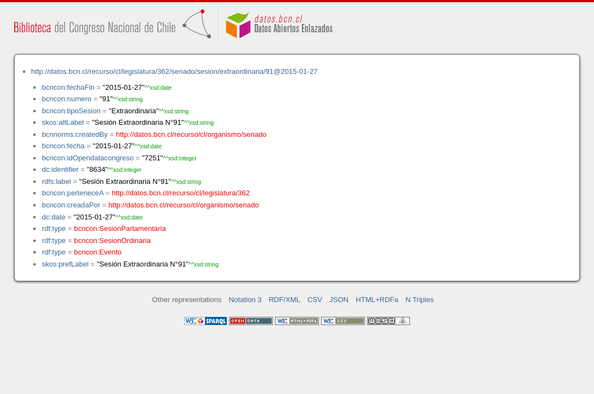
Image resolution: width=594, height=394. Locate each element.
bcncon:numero (66, 99)
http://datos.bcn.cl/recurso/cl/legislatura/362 (181, 193)
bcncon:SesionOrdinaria (112, 240)
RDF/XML (284, 300)
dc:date (53, 217)
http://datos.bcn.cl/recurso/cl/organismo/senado (191, 134)
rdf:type (54, 228)
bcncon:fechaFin (68, 87)
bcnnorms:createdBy (74, 134)
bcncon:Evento (98, 252)
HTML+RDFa (377, 300)
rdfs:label (56, 181)
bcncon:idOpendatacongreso (88, 158)
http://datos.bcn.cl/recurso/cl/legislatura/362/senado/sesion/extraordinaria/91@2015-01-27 (174, 71)
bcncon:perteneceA (72, 193)
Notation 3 (245, 300)
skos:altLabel (63, 122)
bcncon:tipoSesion (71, 111)
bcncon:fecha (63, 146)
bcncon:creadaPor (71, 205)
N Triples (419, 300)
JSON (339, 300)
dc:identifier (60, 169)
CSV (314, 300)
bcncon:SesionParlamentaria (120, 228)
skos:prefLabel (65, 264)
